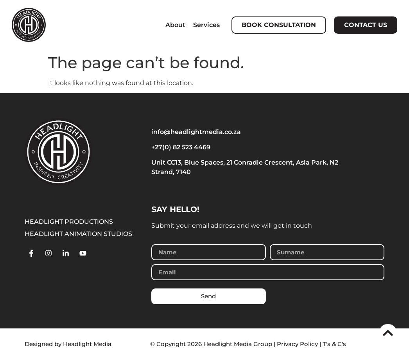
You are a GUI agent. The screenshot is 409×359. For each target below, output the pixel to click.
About (175, 25)
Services (206, 25)
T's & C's (334, 344)
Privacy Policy (297, 344)
